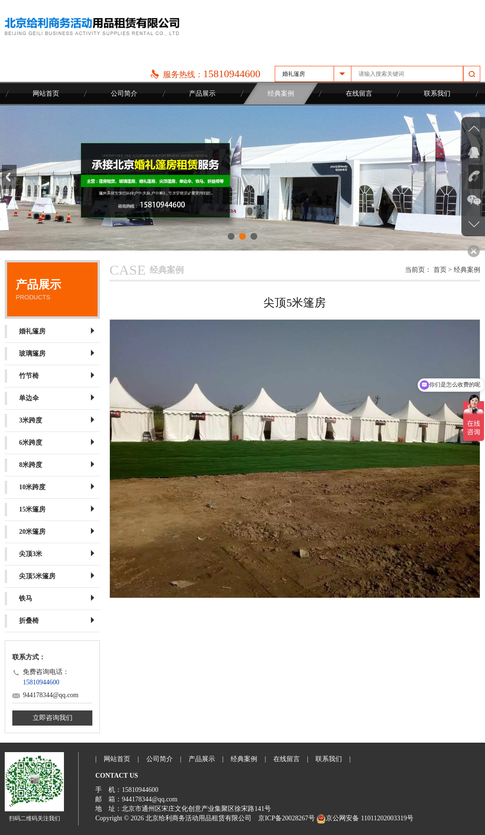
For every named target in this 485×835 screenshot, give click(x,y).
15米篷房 (25, 509)
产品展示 (202, 93)
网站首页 (46, 93)
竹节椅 (22, 376)
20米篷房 (25, 532)
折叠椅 (22, 621)
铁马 (18, 598)
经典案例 (281, 93)
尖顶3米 (23, 554)
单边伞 (22, 398)
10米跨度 (25, 487)
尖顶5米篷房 (30, 576)
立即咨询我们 (52, 717)
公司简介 (124, 93)
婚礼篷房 (25, 331)
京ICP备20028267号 (286, 818)
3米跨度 (23, 420)
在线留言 (359, 93)
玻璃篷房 (25, 353)
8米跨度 (23, 465)
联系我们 (437, 93)
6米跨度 (23, 442)
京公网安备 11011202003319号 (364, 818)
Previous (9, 177)
